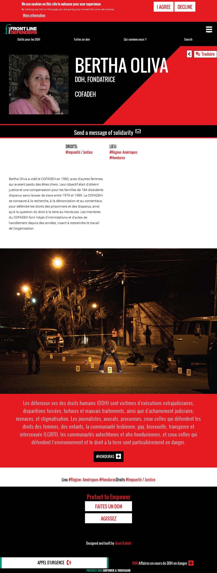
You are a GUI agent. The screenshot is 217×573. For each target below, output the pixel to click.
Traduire (208, 54)
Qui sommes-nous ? (135, 39)
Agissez (108, 518)
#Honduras (117, 157)
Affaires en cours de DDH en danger (160, 563)
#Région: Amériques (123, 152)
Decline (185, 6)
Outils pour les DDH (28, 39)
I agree (163, 6)
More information (34, 15)
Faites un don (82, 39)
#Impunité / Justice (79, 152)
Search (188, 39)
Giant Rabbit (123, 542)
